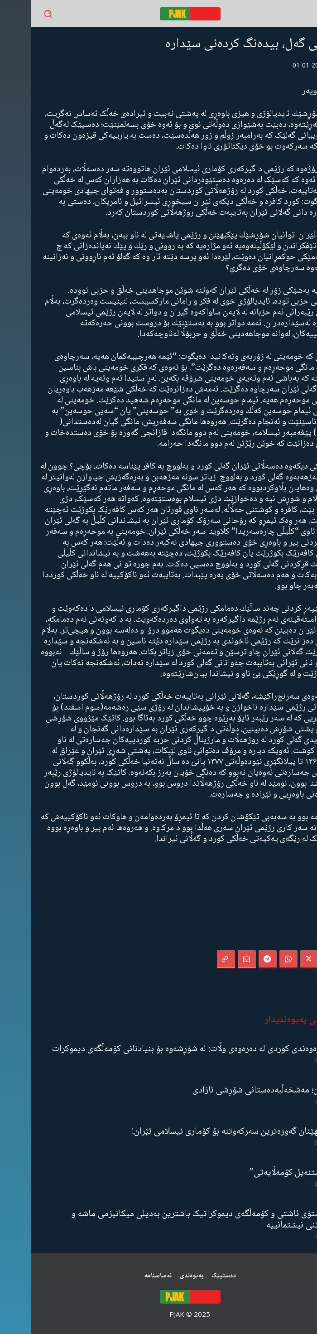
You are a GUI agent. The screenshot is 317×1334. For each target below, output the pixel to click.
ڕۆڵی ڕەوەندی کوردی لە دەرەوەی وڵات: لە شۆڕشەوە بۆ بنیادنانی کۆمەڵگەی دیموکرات (164, 1049)
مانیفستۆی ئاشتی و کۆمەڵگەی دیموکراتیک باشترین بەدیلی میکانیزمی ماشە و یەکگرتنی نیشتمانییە (173, 1219)
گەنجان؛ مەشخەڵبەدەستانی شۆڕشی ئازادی (234, 1090)
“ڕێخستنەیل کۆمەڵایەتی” (262, 1173)
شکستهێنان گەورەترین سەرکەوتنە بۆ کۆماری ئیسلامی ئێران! (204, 1132)
